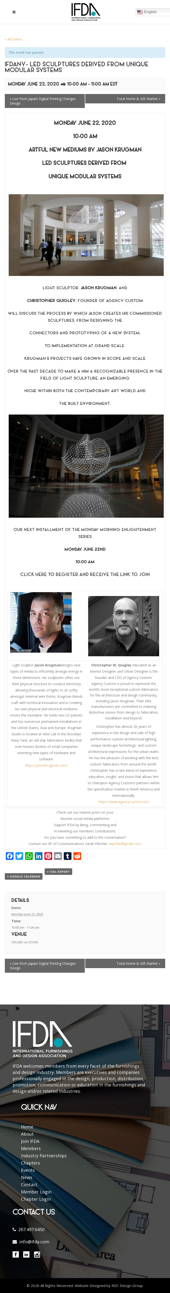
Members (31, 1148)
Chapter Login (36, 1199)
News (26, 1177)
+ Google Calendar (23, 876)
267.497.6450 (31, 1229)
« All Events (13, 39)
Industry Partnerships (44, 1156)
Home (27, 1127)
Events (28, 1170)
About (27, 1134)
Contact (29, 1184)
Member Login (36, 1192)
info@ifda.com (34, 1242)
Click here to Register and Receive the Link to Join (85, 575)
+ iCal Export (58, 871)
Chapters (30, 1163)
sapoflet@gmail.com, (125, 843)
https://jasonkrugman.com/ (46, 765)
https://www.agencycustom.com (124, 801)
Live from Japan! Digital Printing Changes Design (43, 101)
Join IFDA (30, 1141)
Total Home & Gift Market (138, 98)
